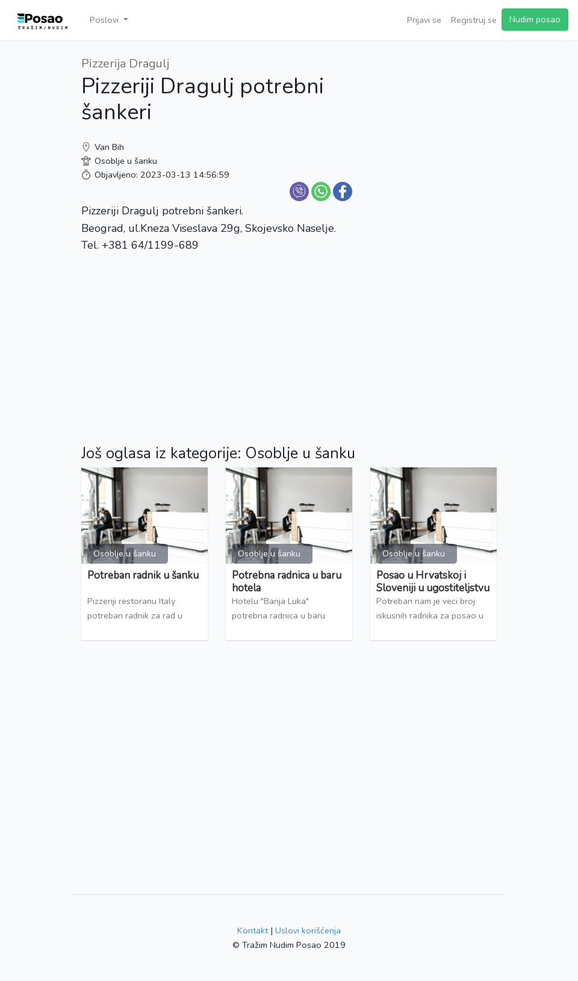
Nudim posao (535, 19)
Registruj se (474, 20)
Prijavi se (424, 20)
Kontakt (252, 930)
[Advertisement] (433, 235)
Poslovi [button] (105, 20)
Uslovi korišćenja (308, 930)
